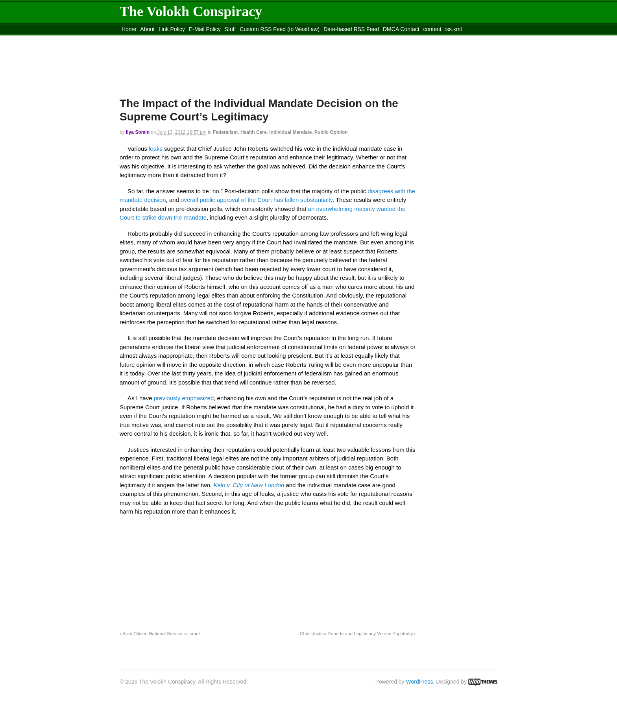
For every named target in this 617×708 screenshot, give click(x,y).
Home (129, 29)
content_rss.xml (442, 29)
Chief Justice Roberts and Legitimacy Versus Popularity (358, 633)
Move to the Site (163, 39)
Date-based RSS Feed (351, 29)
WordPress (419, 681)
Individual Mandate (290, 132)
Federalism (225, 132)
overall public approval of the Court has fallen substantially (257, 199)
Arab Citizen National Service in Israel (160, 633)
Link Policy (172, 29)
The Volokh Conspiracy (191, 11)
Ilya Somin (138, 132)
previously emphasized (184, 398)
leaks (156, 148)
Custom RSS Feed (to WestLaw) (280, 29)
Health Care (253, 132)
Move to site (234, 39)
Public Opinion (331, 132)
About (147, 29)
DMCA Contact (401, 29)
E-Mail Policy (205, 29)
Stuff (230, 29)
